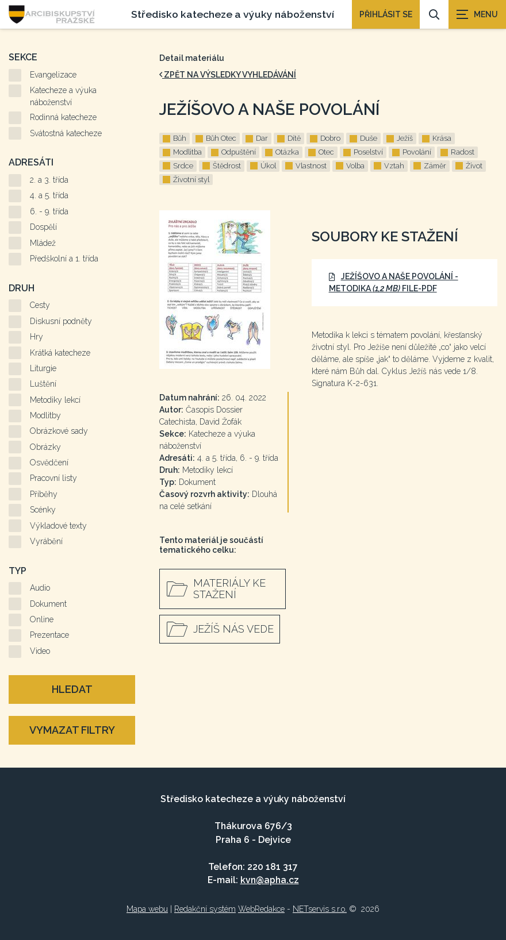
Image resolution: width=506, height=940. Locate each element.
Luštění (43, 383)
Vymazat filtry (72, 730)
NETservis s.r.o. (320, 909)
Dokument (48, 603)
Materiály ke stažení (229, 588)
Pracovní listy (53, 478)
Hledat (72, 689)
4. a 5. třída (49, 195)
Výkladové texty (58, 525)
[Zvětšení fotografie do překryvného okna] (224, 289)
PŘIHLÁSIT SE (385, 14)
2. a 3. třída (49, 179)
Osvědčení (49, 462)
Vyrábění (46, 541)
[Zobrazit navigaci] (477, 14)
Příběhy (43, 494)
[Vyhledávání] (434, 14)
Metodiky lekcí (55, 399)
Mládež (43, 243)
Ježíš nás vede (233, 629)
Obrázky (45, 447)
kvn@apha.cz (269, 879)
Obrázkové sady (59, 431)
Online (41, 619)
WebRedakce (261, 909)
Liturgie (43, 368)
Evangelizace (53, 74)
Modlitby (45, 415)
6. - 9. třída (49, 211)
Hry (36, 336)
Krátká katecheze (60, 352)
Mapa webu (147, 909)
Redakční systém (205, 909)
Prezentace (49, 634)
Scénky (43, 509)
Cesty (40, 305)
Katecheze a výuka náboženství (63, 96)
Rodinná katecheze (63, 117)
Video (40, 651)
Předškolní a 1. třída (64, 258)
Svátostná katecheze (66, 133)
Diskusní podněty (61, 321)
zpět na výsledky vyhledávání (227, 74)
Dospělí (43, 227)
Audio (40, 587)
